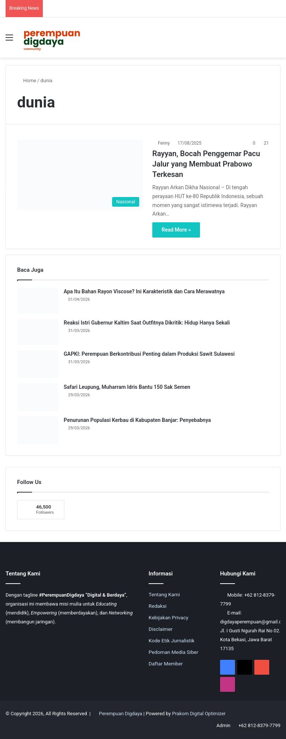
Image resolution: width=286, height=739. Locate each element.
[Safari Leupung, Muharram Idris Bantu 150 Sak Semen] (37, 397)
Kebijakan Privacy (168, 617)
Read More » (176, 230)
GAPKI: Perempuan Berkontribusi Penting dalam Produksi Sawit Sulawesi (149, 354)
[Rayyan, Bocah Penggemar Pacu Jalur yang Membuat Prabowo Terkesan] (80, 174)
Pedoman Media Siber (173, 652)
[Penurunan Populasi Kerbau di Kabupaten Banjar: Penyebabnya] (37, 430)
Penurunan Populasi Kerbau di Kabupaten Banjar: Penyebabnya (137, 420)
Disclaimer (160, 629)
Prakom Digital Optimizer (199, 713)
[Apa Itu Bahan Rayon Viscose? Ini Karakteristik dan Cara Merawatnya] (37, 301)
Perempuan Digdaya (120, 713)
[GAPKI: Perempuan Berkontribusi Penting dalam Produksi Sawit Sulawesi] (37, 364)
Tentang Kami (164, 594)
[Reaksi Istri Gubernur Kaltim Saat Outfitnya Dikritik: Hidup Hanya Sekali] (37, 332)
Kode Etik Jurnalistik (171, 640)
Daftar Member (166, 664)
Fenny (164, 143)
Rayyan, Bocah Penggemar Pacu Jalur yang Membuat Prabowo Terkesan (206, 164)
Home (26, 80)
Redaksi (157, 606)
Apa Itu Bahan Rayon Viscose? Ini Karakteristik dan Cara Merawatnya (144, 291)
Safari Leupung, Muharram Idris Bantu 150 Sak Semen (127, 387)
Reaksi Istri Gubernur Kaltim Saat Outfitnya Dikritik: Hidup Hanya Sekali (147, 323)
